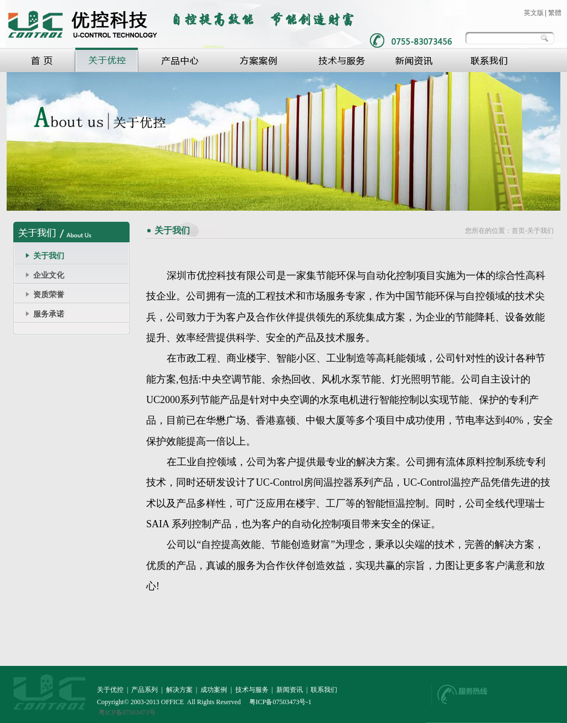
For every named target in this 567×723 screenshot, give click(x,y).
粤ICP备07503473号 (127, 712)
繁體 (554, 13)
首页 (518, 231)
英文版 (534, 13)
